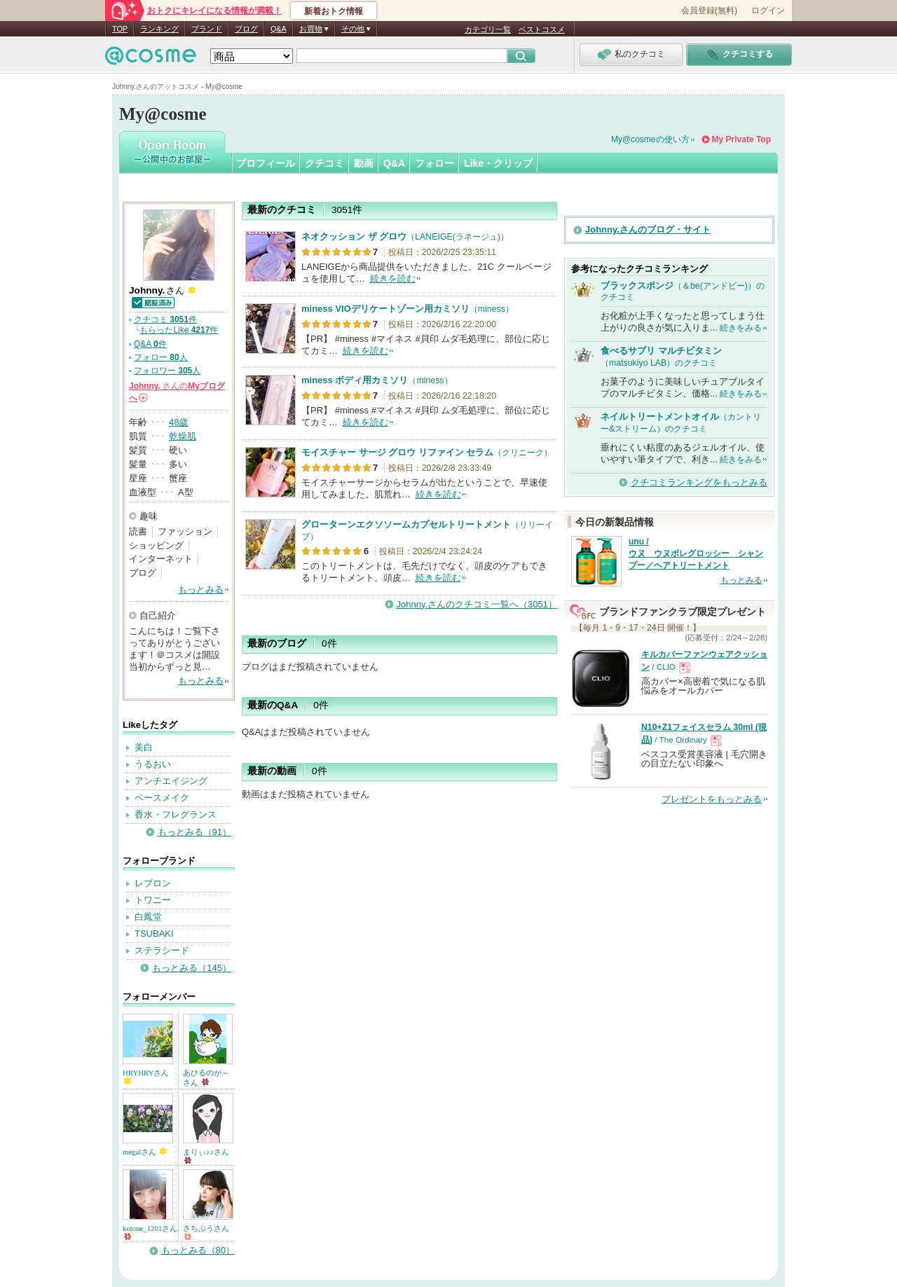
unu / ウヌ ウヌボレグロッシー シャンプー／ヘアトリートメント (696, 553)
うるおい (153, 764)
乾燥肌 (182, 436)
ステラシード (162, 950)
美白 (144, 747)
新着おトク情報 (333, 11)
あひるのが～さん (206, 1077)
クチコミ (324, 163)
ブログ (246, 29)
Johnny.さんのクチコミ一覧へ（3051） (477, 604)
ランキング (159, 29)
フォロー (434, 163)
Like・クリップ (498, 163)
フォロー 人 (161, 357)
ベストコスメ (542, 29)
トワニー (153, 900)
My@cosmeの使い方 (650, 139)
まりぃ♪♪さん (206, 1156)
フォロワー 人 (167, 371)
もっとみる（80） (198, 1250)
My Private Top (741, 139)
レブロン (153, 883)
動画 (364, 163)
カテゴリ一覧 (488, 29)
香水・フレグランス (176, 814)
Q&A (279, 29)
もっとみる (201, 589)
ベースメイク (162, 797)
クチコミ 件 (165, 319)
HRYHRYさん (146, 1076)
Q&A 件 (150, 344)
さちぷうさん (206, 1232)
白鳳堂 (148, 916)
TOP (120, 29)
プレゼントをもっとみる (712, 799)
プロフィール (265, 163)
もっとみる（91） (194, 832)
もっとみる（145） (191, 968)
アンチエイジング (171, 781)
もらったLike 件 (178, 330)
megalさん (145, 1152)
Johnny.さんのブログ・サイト (648, 229)
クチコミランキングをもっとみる (699, 482)
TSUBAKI (154, 933)
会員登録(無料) (709, 10)
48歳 (178, 422)
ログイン (768, 10)
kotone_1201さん (150, 1232)
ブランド (206, 29)
